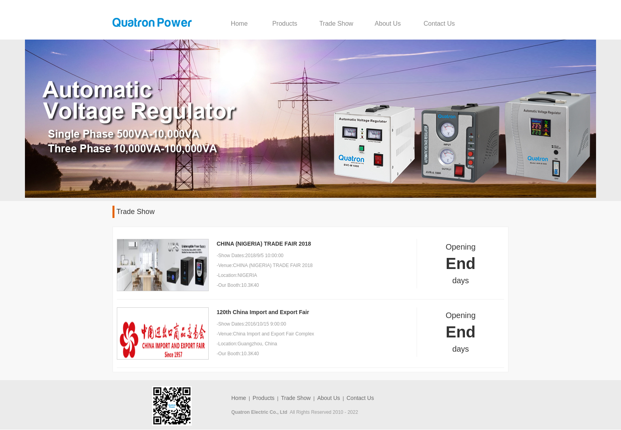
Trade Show (336, 23)
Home (239, 23)
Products (284, 23)
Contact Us (439, 23)
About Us (388, 23)
